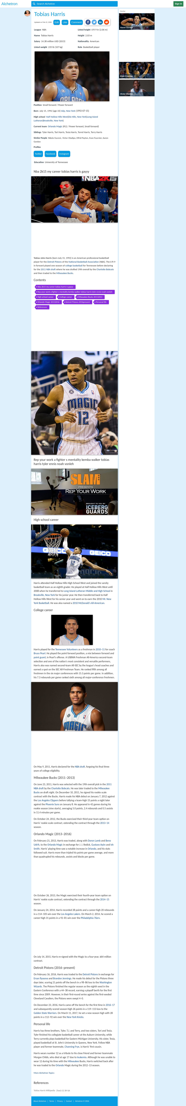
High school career (45, 297)
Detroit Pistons (54, 261)
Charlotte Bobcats (105, 269)
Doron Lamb (94, 840)
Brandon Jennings (62, 978)
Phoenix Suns (52, 804)
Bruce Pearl (39, 653)
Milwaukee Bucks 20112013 (90, 297)
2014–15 (104, 899)
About (39, 1101)
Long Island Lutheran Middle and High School (87, 591)
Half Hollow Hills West (56, 116)
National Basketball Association (84, 261)
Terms (51, 1101)
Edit (57, 22)
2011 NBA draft (48, 269)
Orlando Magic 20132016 (48, 302)
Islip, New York (68, 110)
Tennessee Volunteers (66, 649)
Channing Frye (72, 1046)
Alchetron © (82, 1101)
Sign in (178, 4)
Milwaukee (73, 1061)
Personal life (101, 302)
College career (66, 297)
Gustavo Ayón (98, 844)
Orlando (92, 848)
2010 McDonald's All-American (88, 603)
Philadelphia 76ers (90, 918)
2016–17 (110, 1005)
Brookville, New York (53, 120)
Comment (76, 22)
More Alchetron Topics (44, 1073)
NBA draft (80, 766)
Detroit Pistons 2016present (78, 302)
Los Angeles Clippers (48, 800)
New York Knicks (75, 1017)
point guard (40, 657)
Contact (69, 1101)
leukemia (81, 1057)
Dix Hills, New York (77, 116)
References (42, 307)
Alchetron (9, 4)
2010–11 (100, 649)
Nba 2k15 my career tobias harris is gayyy (55, 286)
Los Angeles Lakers (70, 914)
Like (65, 22)
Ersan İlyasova (41, 978)
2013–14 (104, 823)
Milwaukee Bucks (64, 273)
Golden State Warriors (45, 1013)
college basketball (73, 265)
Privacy (60, 1101)
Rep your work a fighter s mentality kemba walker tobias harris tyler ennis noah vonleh (74, 292)
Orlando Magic (55, 126)
